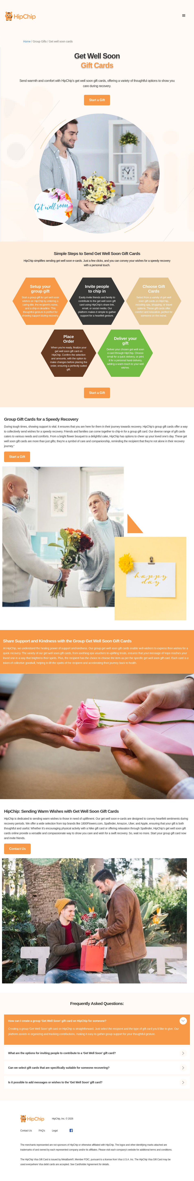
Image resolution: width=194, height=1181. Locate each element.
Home (27, 41)
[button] (184, 16)
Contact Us (17, 848)
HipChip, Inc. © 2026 (62, 1118)
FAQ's (42, 1130)
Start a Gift (97, 100)
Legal (55, 1130)
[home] (20, 16)
